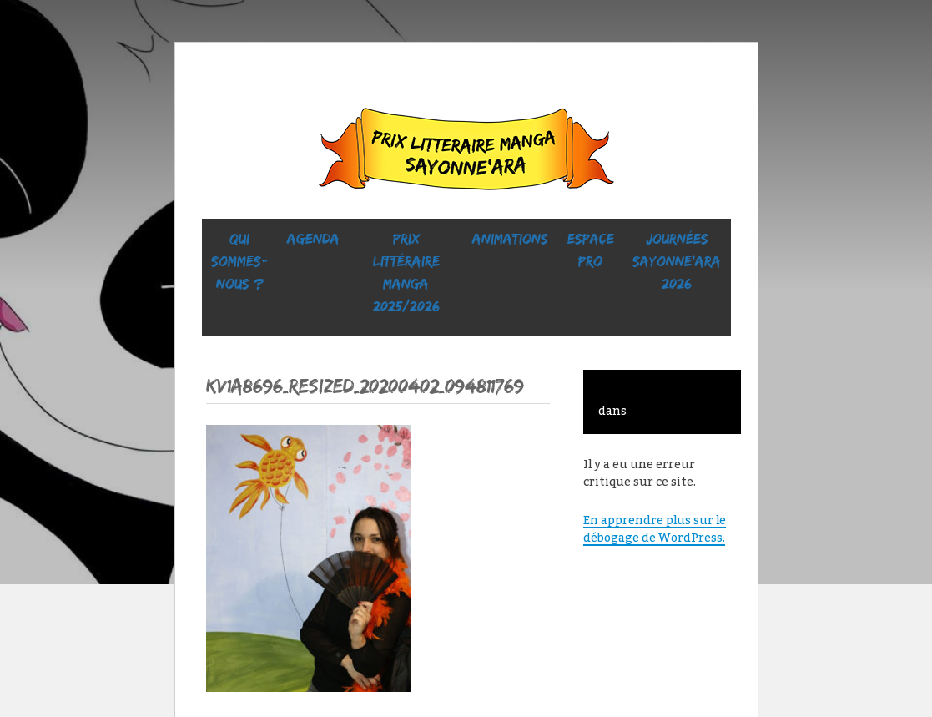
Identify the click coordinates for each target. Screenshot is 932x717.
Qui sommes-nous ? (240, 261)
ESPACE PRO (590, 250)
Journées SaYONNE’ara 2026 (676, 261)
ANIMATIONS (510, 238)
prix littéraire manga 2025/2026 (406, 272)
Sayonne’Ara (466, 152)
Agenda (313, 238)
